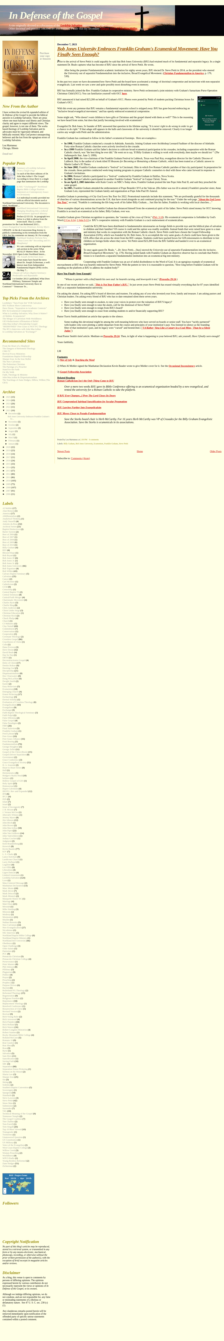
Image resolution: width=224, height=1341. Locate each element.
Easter (5, 684)
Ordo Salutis (8, 948)
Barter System (8, 532)
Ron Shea (6, 1045)
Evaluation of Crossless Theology (17, 702)
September (13, 428)
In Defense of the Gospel (55, 15)
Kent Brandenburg (10, 844)
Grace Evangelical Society (14, 762)
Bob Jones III (8, 558)
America (6, 513)
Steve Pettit (123, 444)
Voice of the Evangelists (13, 1145)
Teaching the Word (84, 360)
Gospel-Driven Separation (14, 754)
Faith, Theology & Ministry (14, 375)
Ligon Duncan (8, 872)
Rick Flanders (8, 1022)
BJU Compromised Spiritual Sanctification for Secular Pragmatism (92, 401)
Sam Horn (7, 1056)
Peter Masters (8, 964)
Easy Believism (9, 686)
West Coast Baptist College (14, 1148)
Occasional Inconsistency (182, 365)
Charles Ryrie (8, 602)
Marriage (6, 901)
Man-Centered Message (13, 883)
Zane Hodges (8, 1163)
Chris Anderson (9, 608)
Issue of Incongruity (11, 807)
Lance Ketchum (9, 857)
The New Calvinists (11, 361)
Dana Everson (8, 647)
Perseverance (8, 961)
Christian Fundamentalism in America (184, 73)
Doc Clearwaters (10, 676)
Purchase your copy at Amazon (45, 56)
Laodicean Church (10, 859)
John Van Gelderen (11, 833)
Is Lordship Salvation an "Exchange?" (19, 332)
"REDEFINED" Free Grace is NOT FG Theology (24, 326)
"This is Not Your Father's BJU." (111, 284)
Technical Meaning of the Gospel (17, 1113)
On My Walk (8, 372)
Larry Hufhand (9, 862)
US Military (7, 1142)
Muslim (5, 920)
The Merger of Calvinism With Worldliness (22, 318)
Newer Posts (63, 451)
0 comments (94, 440)
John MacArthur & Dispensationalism (19, 377)
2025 (8, 397)
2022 (8, 407)
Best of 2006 (8, 534)
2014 (8, 467)
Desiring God (8, 668)
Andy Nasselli (8, 521)
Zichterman (7, 1166)
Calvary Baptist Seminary (14, 574)
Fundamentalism (10, 744)
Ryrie (4, 1051)
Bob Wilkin (7, 571)
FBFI (4, 726)
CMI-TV (6, 351)
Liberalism (7, 870)
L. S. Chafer (7, 854)
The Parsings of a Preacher (14, 367)
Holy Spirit (7, 783)
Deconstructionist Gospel (13, 660)
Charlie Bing (8, 605)
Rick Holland (8, 1024)
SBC (4, 1064)
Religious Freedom (11, 998)
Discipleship (8, 671)
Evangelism (7, 707)
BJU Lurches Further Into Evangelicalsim (79, 407)
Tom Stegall (7, 1127)
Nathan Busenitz (10, 922)
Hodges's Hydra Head (12, 775)
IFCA (5, 796)
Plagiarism (7, 972)
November (13, 422)
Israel (5, 804)
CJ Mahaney (8, 623)
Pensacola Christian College (15, 959)
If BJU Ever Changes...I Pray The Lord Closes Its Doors (86, 395)
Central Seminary (10, 595)
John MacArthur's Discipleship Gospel (19, 324)
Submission (7, 1106)
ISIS (4, 799)
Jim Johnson (8, 820)
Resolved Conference (12, 1006)
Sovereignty (7, 1090)
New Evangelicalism (11, 927)
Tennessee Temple (10, 1116)
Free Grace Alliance (11, 739)
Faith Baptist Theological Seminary (18, 712)
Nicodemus (7, 930)
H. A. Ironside (8, 765)
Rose (4, 1048)
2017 (8, 457)
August (11, 431)
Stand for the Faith (10, 369)
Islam (5, 802)
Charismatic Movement (13, 600)
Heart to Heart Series (11, 768)
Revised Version (9, 1011)
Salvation (6, 1053)
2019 (8, 450)
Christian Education (11, 613)
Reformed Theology (11, 993)
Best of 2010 (8, 545)
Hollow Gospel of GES (12, 781)
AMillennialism (9, 516)
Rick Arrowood (9, 1019)
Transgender (8, 1132)
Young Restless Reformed (14, 1161)
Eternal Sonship (9, 699)
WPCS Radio (8, 1158)
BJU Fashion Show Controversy (17, 305)
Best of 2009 (8, 542)
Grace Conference (10, 760)
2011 (8, 477)
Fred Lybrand (8, 733)
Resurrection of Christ (12, 1009)
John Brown (7, 825)
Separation (7, 1066)
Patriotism (7, 951)
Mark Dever (7, 891)
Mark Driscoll (8, 893)
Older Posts (215, 451)
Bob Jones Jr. (8, 560)
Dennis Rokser (9, 665)
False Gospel (8, 720)
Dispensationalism (10, 673)
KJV (4, 851)
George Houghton (10, 747)
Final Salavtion (9, 728)
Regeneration (8, 996)
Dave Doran (7, 650)
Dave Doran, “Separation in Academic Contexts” (24, 308)
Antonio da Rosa (10, 524)
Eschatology (8, 697)
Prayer (5, 977)
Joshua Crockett (9, 838)
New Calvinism (9, 925)
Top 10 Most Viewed (11, 1129)
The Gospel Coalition (12, 1119)
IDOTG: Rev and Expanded (15, 791)
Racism (5, 988)
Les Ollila (6, 867)
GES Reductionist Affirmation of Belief (20, 321)
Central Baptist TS (10, 592)
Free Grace (7, 736)
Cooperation (8, 634)
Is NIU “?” (32, 191)
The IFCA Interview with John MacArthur (21, 329)
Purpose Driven (9, 985)
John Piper (7, 830)
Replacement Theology (12, 1003)
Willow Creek (8, 1150)
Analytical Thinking (11, 519)
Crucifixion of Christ (11, 642)
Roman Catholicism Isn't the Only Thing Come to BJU (85, 380)
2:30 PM (83, 440)
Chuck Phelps (8, 618)
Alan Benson (8, 511)
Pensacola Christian (11, 956)
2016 (8, 460)
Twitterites (7, 1134)
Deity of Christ (9, 663)
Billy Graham (69, 444)
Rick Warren (8, 1027)
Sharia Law (7, 1074)
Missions (6, 912)
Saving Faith (8, 1061)
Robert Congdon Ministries (14, 1030)
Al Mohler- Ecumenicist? (13, 316)
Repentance (7, 1001)
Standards (6, 1095)
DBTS (5, 657)
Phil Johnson (8, 967)
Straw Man (7, 1103)
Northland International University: (33, 211)
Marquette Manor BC (12, 899)
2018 (8, 454)
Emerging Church (10, 692)
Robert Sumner (9, 1032)
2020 (8, 447)
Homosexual (8, 786)
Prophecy (6, 982)
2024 (8, 400)
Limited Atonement (11, 875)
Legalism (6, 864)
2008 (8, 487)
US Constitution (9, 1140)
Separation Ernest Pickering (15, 1069)
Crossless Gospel (10, 639)
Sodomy (6, 1085)
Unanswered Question (12, 1137)
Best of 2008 (8, 539)
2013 (8, 470)
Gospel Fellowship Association (76, 371)
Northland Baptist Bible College (16, 935)
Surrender (6, 1108)
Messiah (6, 906)
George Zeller (8, 749)
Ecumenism (98, 444)
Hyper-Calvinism (10, 788)
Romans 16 (7, 1040)
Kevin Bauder (8, 849)
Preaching (7, 980)
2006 (8, 494)
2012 (8, 474)
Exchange (6, 710)
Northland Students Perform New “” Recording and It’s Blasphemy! (33, 240)
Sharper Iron (8, 1077)
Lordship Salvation (71, 25)
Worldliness (7, 1155)
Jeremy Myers (8, 817)
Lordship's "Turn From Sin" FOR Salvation (22, 303)
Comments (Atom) (80, 458)
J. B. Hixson (8, 809)
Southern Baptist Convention (15, 1087)
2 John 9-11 (82, 220)
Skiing (5, 1082)
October (12, 425)
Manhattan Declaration (12, 885)
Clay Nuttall (7, 626)
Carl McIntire (8, 581)
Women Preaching (10, 1153)
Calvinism (7, 576)
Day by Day (7, 655)
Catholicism (7, 584)
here (124, 93)
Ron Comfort (8, 1043)
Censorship (7, 589)
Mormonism (8, 917)
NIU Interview (9, 933)
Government (8, 757)
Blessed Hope (8, 553)
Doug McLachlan (10, 678)
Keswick (6, 846)
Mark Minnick (9, 896)
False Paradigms (9, 723)
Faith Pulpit (7, 715)
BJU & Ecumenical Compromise (17, 311)
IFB (4, 794)
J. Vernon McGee (10, 812)
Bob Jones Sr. (8, 563)
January (12, 444)
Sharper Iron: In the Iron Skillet (118, 28)
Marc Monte (8, 888)
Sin (3, 1079)
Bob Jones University (84, 444)
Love (4, 880)
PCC (4, 954)
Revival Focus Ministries (13, 354)
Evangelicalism (9, 705)
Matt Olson (7, 904)
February (12, 440)
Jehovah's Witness (10, 815)
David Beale (8, 652)
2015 (8, 464)
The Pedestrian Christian (13, 364)
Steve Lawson (8, 1098)
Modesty (6, 914)
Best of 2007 (8, 537)
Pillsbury (6, 969)
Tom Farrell (7, 1124)
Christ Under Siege (11, 610)
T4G (4, 1111)
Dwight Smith (8, 681)
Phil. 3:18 (158, 217)
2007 (8, 491)
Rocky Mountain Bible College (16, 1035)
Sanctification (8, 1058)
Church (5, 621)
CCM (5, 587)
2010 (8, 480)
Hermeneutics (8, 773)
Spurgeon (6, 1092)
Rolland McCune (10, 1037)
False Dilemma (9, 718)
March (11, 437)
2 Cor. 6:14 (69, 220)
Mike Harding (8, 909)
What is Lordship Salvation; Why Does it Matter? (24, 313)
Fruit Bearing (8, 741)
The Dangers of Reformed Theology (18, 348)
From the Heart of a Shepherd (15, 346)
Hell (4, 770)
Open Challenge (9, 946)
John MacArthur (9, 828)
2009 (8, 484)
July (10, 434)
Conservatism (8, 631)
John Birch (7, 823)
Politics (5, 975)
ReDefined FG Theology (13, 990)
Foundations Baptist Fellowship (16, 356)
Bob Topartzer (8, 568)
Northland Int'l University (14, 940)
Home (140, 451)
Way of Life (66, 360)
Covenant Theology (11, 636)
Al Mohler (7, 508)
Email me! (7, 154)
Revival (5, 1014)
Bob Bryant (7, 555)
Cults (4, 644)
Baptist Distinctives (11, 529)
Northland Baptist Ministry (14, 938)
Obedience (7, 943)
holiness (6, 778)
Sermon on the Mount (12, 1072)
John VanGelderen (10, 836)
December (13, 413)
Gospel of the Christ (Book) (15, 752)
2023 (8, 403)
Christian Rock (9, 616)
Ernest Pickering (10, 694)
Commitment (8, 629)
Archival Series (9, 526)
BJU (4, 550)
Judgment (6, 841)
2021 (8, 410)
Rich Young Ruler (10, 1016)
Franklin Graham (111, 444)
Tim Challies (8, 1121)
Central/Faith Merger (12, 597)
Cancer (5, 579)
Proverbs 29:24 (168, 279)
